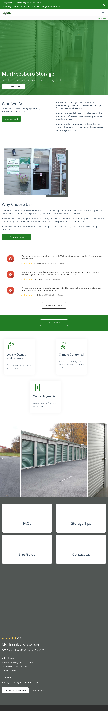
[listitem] (28, 356)
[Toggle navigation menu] (104, 12)
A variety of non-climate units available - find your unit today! (31, 6)
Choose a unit (11, 119)
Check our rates (16, 86)
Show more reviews (54, 305)
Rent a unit (101, 18)
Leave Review (54, 322)
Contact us (39, 696)
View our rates (17, 237)
